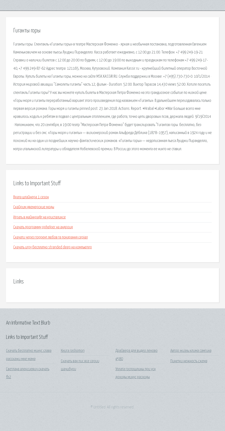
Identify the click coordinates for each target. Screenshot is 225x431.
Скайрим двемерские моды (33, 207)
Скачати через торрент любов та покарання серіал (50, 237)
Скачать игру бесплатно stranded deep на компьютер (52, 247)
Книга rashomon (73, 351)
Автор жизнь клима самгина (190, 351)
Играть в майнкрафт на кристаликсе (39, 217)
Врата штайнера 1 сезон (31, 197)
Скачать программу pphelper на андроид (43, 227)
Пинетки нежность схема (188, 361)
